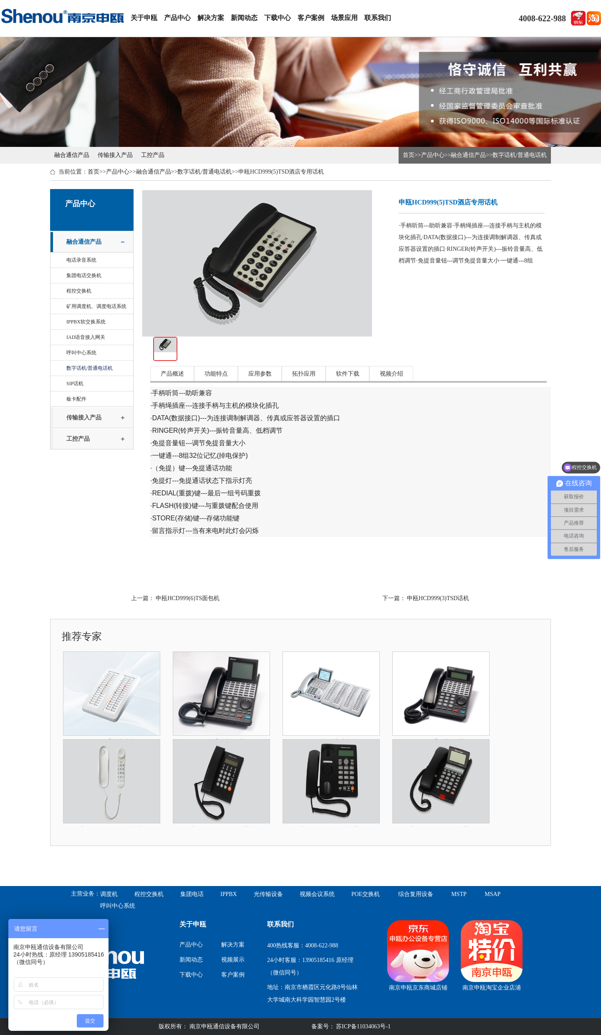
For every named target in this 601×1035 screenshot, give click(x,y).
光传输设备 (268, 894)
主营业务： (85, 894)
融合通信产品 (71, 155)
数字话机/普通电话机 (519, 155)
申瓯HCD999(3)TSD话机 (438, 598)
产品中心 (177, 17)
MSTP (459, 894)
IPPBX (228, 894)
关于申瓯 (144, 17)
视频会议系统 (317, 894)
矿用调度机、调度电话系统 (96, 306)
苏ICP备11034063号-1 (363, 1026)
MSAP (492, 894)
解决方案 (210, 17)
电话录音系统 (81, 260)
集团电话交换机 (83, 275)
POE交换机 (365, 894)
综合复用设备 (415, 894)
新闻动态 (244, 17)
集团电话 (192, 894)
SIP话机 (74, 383)
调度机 (109, 894)
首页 (408, 155)
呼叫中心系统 (81, 353)
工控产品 (152, 155)
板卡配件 (76, 399)
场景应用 (344, 17)
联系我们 (377, 17)
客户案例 (311, 17)
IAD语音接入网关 (85, 337)
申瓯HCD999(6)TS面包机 (188, 598)
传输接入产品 (115, 155)
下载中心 (277, 17)
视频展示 (233, 960)
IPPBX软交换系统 (86, 322)
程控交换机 (78, 291)
